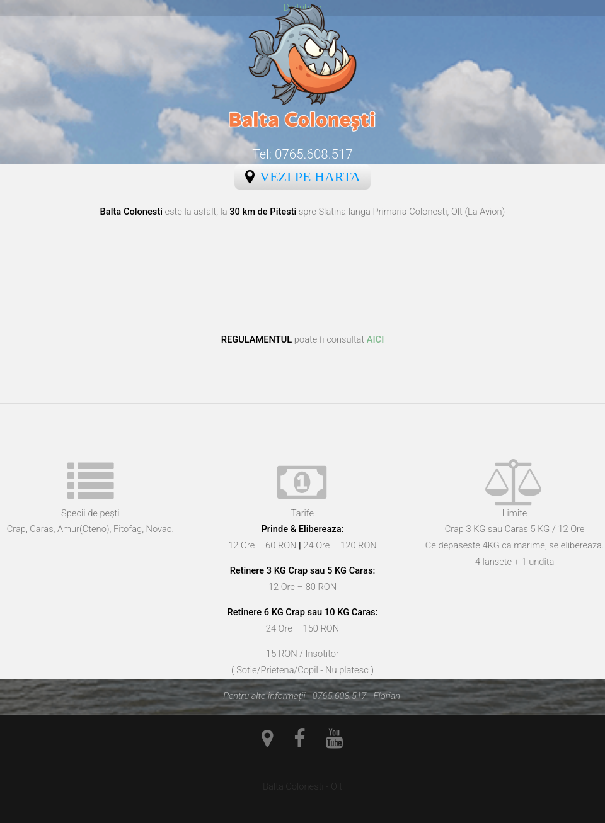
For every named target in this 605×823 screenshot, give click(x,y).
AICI (375, 339)
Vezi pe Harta (310, 176)
